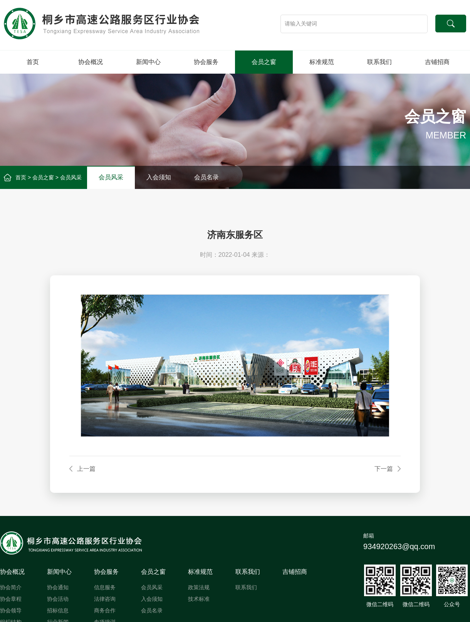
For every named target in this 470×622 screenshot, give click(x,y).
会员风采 (71, 177)
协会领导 (11, 610)
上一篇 (86, 468)
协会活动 (58, 599)
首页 (33, 62)
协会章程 (11, 599)
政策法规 (199, 587)
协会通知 (58, 587)
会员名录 (206, 177)
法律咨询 (105, 599)
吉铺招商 (437, 62)
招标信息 (58, 610)
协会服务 (206, 62)
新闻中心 (148, 62)
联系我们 (379, 62)
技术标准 (199, 599)
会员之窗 (264, 62)
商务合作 (105, 610)
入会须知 (158, 177)
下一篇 (383, 468)
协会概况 (90, 62)
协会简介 (11, 587)
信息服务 (105, 587)
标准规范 (321, 62)
